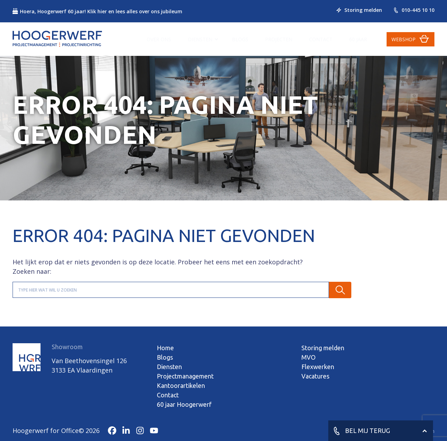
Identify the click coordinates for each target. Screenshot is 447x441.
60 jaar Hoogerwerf (184, 404)
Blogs (240, 39)
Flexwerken (317, 366)
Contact (320, 39)
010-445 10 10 (413, 10)
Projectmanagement (185, 376)
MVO (308, 357)
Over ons (159, 39)
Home (165, 347)
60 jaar (358, 39)
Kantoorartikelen (181, 385)
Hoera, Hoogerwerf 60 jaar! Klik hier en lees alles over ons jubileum (97, 11)
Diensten (200, 39)
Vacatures (315, 376)
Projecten (278, 39)
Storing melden (359, 10)
